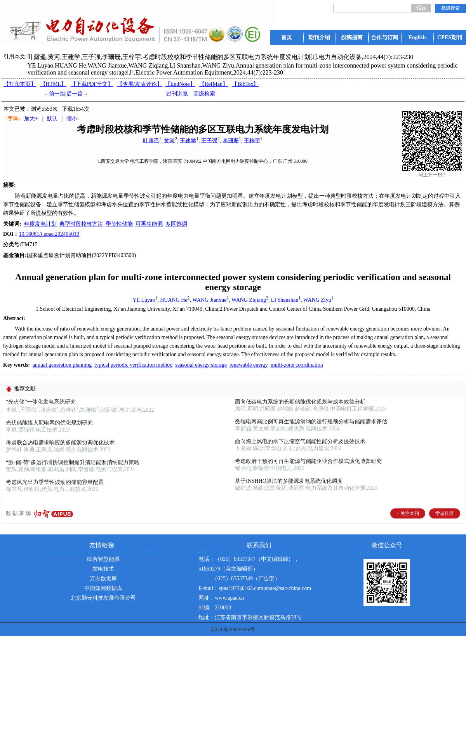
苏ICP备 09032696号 (233, 629)
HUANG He (173, 300)
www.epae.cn (229, 598)
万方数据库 (103, 578)
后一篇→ (77, 94)
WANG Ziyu (317, 300)
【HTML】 (53, 84)
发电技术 (103, 569)
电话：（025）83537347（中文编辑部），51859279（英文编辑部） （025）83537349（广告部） (248, 568)
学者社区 (444, 513)
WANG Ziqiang (248, 300)
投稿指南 (352, 37)
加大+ (31, 119)
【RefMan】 (213, 84)
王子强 (209, 140)
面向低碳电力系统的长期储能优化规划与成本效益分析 (300, 402)
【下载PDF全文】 (92, 84)
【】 (139, 84)
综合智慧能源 (103, 559)
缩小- (72, 119)
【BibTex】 (245, 84)
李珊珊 (231, 140)
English (417, 37)
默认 (52, 119)
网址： (206, 598)
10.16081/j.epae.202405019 (49, 234)
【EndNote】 (180, 84)
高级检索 (204, 94)
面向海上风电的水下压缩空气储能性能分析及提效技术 (300, 441)
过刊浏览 (177, 94)
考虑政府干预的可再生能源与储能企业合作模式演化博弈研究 (308, 461)
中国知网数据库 (103, 588)
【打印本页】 (19, 84)
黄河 (169, 140)
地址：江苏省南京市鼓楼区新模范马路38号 (250, 617)
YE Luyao (143, 300)
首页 (286, 37)
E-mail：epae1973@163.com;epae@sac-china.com (254, 588)
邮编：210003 (214, 608)
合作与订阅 (384, 37)
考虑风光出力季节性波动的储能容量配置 (55, 482)
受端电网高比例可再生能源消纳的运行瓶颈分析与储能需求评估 (311, 422)
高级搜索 (450, 8)
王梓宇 (252, 140)
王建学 (188, 140)
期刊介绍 (319, 37)
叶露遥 (151, 140)
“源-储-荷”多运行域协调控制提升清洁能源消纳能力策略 (72, 462)
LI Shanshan (284, 300)
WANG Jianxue (209, 300)
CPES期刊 (449, 37)
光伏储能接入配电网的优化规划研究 (49, 423)
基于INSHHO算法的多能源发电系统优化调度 (289, 481)
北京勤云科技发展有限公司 (103, 598)
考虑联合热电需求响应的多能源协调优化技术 (60, 442)
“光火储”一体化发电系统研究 (41, 402)
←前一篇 (54, 94)
